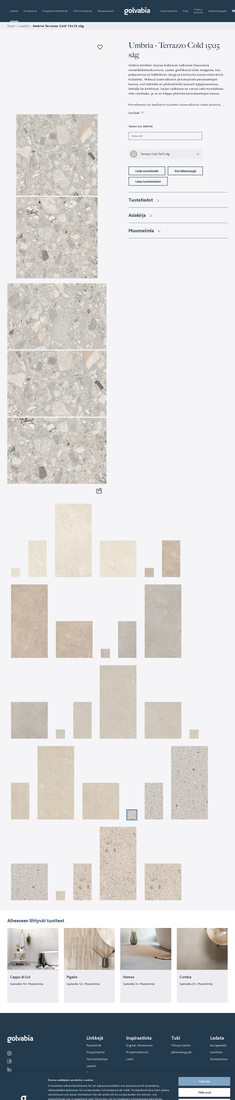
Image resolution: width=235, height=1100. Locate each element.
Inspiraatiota (168, 11)
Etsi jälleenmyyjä (185, 171)
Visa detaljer (198, 1092)
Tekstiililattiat (82, 11)
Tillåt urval (204, 1065)
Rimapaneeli (106, 11)
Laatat (14, 11)
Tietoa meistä (198, 11)
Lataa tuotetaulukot (148, 181)
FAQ (185, 11)
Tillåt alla (204, 1054)
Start (12, 26)
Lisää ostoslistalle (146, 171)
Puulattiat (30, 11)
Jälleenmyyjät (217, 11)
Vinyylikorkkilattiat (55, 11)
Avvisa (204, 1076)
